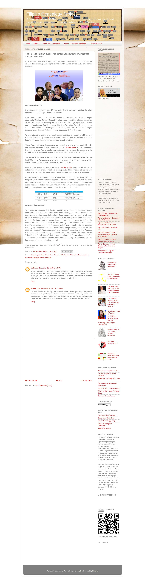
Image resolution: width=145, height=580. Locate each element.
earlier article (66, 167)
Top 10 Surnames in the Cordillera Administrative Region (106, 246)
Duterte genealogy (37, 255)
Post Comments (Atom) (43, 386)
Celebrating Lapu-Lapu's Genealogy (112, 264)
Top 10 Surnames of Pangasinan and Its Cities (107, 224)
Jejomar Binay (69, 255)
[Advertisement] (58, 359)
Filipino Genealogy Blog (106, 421)
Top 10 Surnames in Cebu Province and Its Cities (107, 240)
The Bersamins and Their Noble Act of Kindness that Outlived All (113, 289)
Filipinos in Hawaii (104, 428)
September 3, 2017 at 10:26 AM (52, 288)
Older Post (87, 380)
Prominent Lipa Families (106, 415)
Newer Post (31, 380)
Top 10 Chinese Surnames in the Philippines (108, 214)
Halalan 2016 (58, 255)
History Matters (96, 44)
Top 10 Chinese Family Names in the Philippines (114, 276)
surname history (45, 257)
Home (27, 44)
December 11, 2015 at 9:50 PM (50, 268)
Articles (36, 44)
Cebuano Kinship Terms (106, 396)
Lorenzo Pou (71, 147)
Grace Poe (49, 255)
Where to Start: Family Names (108, 388)
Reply (33, 281)
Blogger (95, 571)
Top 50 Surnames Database (75, 44)
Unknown (34, 268)
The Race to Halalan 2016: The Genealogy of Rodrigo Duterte (113, 302)
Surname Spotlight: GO (112, 342)
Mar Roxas (79, 255)
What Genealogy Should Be (108, 371)
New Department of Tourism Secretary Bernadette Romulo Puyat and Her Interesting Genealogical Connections (109, 318)
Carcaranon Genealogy (106, 418)
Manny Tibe (35, 288)
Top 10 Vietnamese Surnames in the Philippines (108, 219)
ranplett (79, 571)
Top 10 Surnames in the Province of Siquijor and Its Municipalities (107, 234)
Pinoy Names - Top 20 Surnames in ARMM (106, 252)
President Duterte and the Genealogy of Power (113, 356)
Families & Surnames (51, 44)
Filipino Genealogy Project (51, 14)
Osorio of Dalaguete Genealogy (105, 425)
